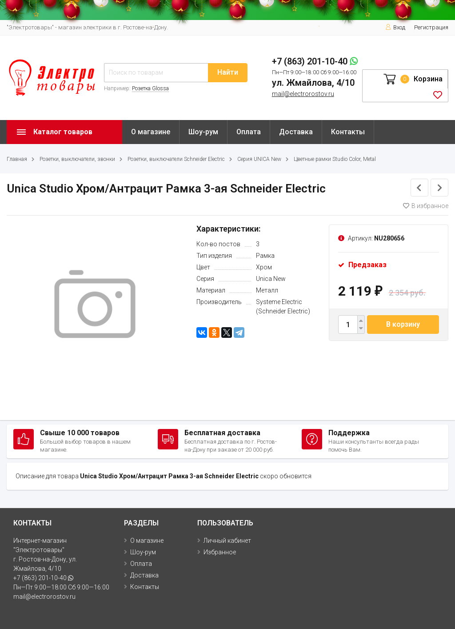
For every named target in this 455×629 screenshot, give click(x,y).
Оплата (248, 132)
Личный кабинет (227, 540)
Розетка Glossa (150, 88)
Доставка (296, 132)
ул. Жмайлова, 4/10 (313, 82)
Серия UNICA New (259, 159)
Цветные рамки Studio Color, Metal (335, 159)
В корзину (403, 324)
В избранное (425, 205)
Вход (395, 27)
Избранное (220, 552)
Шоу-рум (203, 132)
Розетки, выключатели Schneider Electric (176, 159)
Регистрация (431, 27)
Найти (227, 72)
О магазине (150, 132)
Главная (17, 159)
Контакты (348, 132)
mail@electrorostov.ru (303, 93)
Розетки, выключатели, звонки (77, 159)
